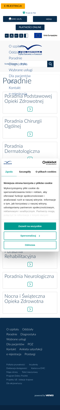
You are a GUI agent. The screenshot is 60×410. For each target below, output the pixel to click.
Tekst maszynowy (30, 372)
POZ (12, 82)
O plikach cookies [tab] (46, 171)
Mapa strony (12, 372)
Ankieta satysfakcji (30, 349)
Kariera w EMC (38, 368)
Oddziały (15, 52)
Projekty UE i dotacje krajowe (19, 380)
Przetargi (30, 354)
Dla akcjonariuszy (14, 383)
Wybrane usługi (20, 70)
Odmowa (30, 245)
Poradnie (15, 58)
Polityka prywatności (15, 365)
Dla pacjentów (20, 76)
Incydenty (33, 365)
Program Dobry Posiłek (17, 376)
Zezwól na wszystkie (30, 226)
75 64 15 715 (29, 12)
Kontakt (15, 88)
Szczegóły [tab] (25, 171)
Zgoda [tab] (9, 171)
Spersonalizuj (30, 235)
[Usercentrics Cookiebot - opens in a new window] (42, 163)
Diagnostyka (18, 64)
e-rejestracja (13, 6)
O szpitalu (16, 46)
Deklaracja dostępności (16, 368)
